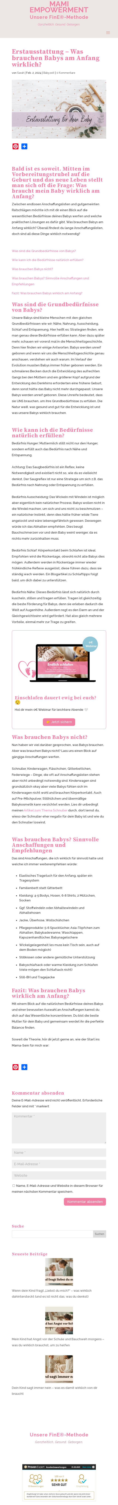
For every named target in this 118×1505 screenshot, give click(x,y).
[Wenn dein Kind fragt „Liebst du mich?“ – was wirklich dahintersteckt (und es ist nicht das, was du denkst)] (59, 1273)
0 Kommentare (66, 72)
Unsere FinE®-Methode (59, 17)
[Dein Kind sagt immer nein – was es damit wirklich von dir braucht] (59, 1370)
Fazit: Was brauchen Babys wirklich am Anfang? (47, 293)
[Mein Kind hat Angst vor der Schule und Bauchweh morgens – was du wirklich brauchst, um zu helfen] (59, 1321)
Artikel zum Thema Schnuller (45, 810)
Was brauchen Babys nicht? (32, 269)
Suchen (99, 1234)
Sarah (20, 72)
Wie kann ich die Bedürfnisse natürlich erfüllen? (47, 260)
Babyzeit (48, 72)
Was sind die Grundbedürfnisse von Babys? (44, 251)
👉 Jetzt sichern (59, 722)
